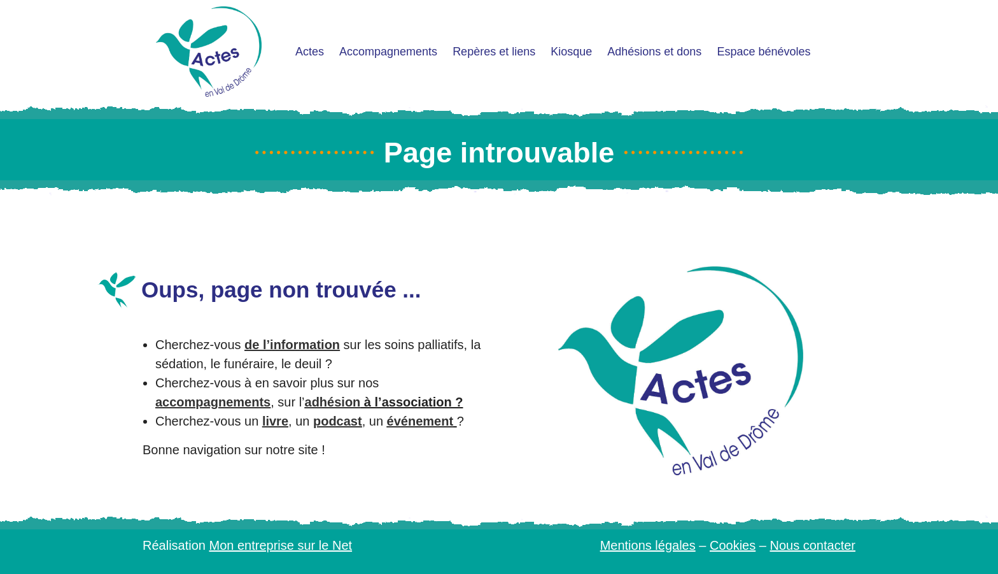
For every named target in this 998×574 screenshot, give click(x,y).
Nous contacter (812, 545)
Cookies (733, 545)
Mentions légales (648, 545)
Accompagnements (388, 51)
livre (275, 421)
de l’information (292, 345)
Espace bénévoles (763, 51)
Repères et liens (494, 51)
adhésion (333, 402)
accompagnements (213, 402)
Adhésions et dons (654, 51)
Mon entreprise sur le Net (281, 545)
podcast (337, 421)
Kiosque (571, 51)
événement (420, 421)
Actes (309, 51)
